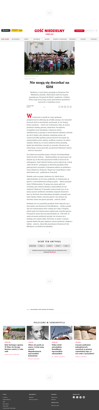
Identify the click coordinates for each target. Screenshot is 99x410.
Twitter (65, 106)
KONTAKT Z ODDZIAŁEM (60, 39)
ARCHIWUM (37, 39)
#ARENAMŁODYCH (34, 309)
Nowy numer (5, 39)
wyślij (71, 106)
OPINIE (26, 39)
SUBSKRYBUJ (79, 30)
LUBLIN (40, 309)
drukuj (68, 106)
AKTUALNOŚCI (16, 39)
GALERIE (47, 39)
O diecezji (94, 39)
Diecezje (83, 39)
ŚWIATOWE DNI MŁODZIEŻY (48, 309)
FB (62, 106)
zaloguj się (89, 30)
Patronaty (72, 39)
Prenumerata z (15, 30)
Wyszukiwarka (96, 30)
